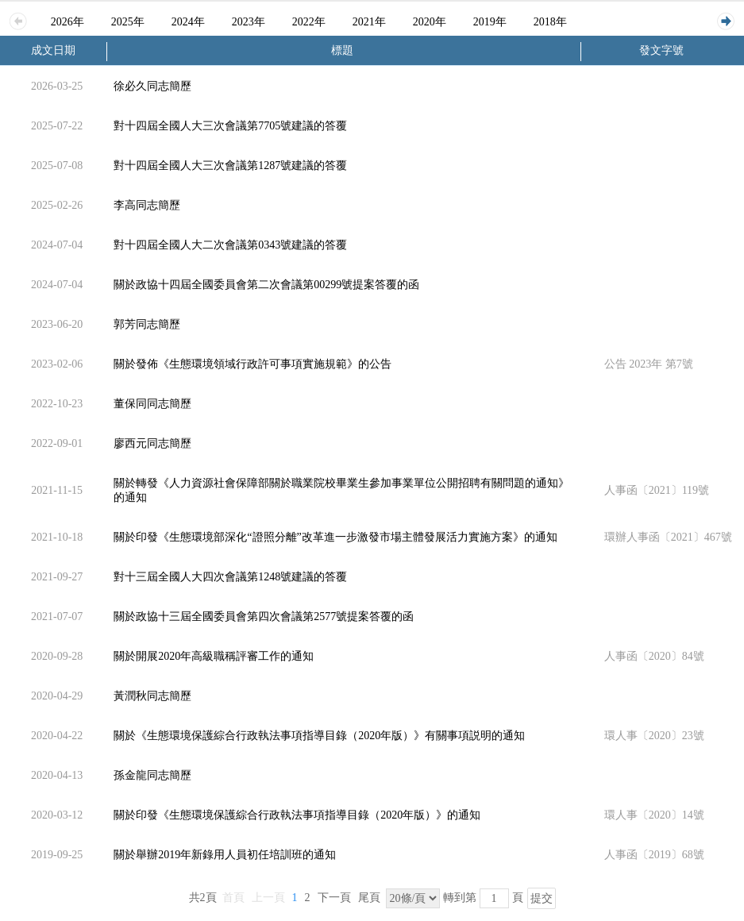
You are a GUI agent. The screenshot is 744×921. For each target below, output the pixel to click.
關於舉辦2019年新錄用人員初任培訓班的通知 (225, 855)
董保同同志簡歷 (152, 404)
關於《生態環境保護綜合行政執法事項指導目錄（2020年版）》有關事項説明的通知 (319, 736)
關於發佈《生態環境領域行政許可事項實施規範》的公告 (252, 364)
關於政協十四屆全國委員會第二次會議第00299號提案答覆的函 (266, 285)
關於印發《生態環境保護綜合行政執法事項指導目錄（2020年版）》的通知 (297, 815)
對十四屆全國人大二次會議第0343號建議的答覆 (230, 245)
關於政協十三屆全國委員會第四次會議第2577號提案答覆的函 (264, 616)
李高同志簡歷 (147, 205)
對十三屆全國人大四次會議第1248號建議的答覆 (230, 577)
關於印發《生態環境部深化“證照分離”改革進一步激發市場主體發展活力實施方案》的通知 (335, 537)
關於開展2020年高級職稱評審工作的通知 (214, 656)
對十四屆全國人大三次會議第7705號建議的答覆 (230, 126)
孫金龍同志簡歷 (152, 775)
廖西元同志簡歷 (152, 443)
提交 (541, 898)
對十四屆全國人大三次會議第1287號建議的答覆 (230, 165)
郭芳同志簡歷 (147, 324)
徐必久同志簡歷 (152, 86)
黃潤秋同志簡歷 (152, 696)
